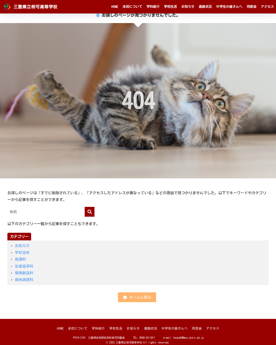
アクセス (267, 6)
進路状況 (205, 6)
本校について (132, 6)
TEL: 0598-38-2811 (144, 337)
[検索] (89, 212)
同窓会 (251, 6)
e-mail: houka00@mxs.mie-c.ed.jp (183, 337)
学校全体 (22, 252)
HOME (114, 6)
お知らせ (187, 6)
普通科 (20, 259)
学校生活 (170, 6)
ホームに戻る (137, 297)
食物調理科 (24, 279)
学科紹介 (153, 6)
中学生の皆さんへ (229, 6)
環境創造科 (24, 273)
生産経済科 (24, 266)
